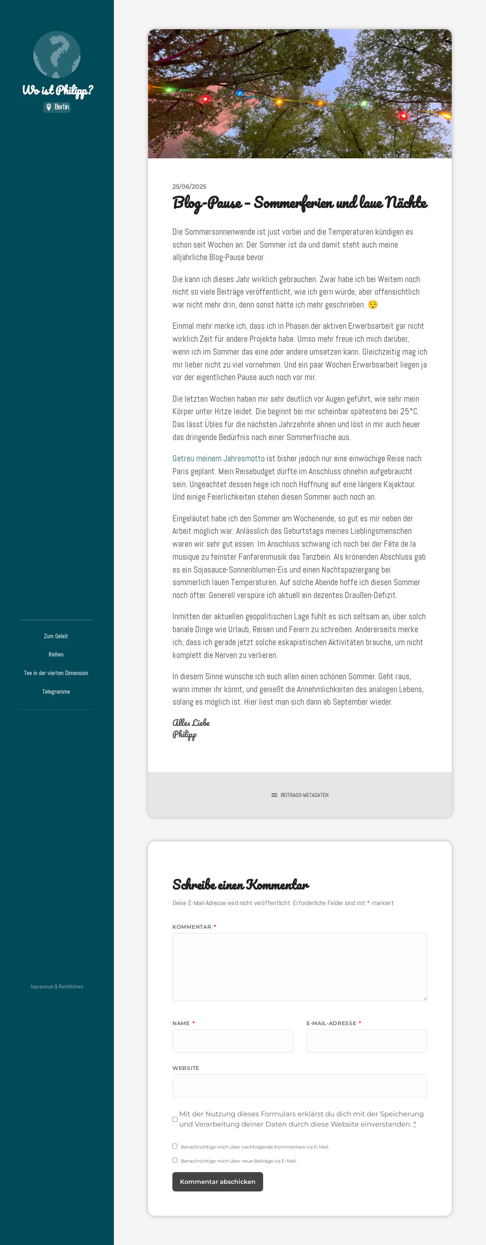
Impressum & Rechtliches (57, 986)
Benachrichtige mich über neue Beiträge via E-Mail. (239, 1161)
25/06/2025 (189, 186)
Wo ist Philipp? (57, 64)
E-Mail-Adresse (333, 1023)
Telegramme (56, 692)
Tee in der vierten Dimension (56, 673)
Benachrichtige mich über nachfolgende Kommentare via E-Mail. (255, 1147)
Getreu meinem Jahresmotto (218, 458)
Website (185, 1068)
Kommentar (194, 926)
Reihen (56, 654)
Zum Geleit (56, 636)
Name (183, 1023)
